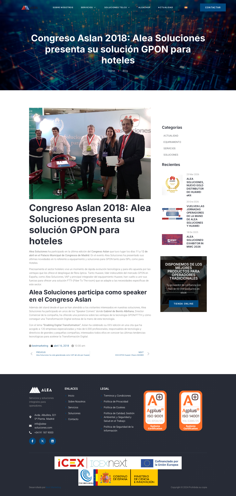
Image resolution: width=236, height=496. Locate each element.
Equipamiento (172, 142)
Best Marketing (53, 487)
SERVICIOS (88, 7)
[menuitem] (186, 7)
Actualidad (165, 7)
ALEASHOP (144, 7)
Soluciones (171, 155)
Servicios (169, 148)
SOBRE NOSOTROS (63, 7)
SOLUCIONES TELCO (117, 7)
